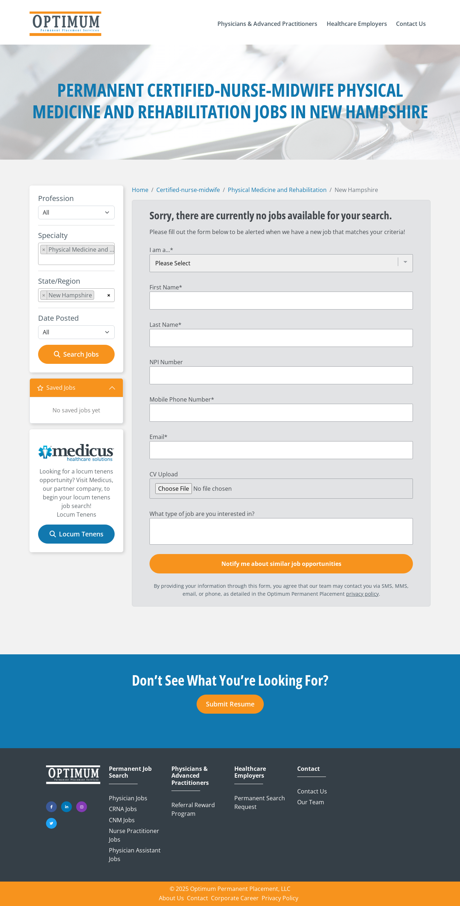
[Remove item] (44, 249)
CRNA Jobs (123, 809)
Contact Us (312, 791)
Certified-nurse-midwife (188, 190)
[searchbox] (42, 259)
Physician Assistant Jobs (135, 854)
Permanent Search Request (259, 802)
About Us (171, 898)
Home (140, 190)
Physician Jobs (128, 798)
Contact (308, 768)
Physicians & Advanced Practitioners (190, 775)
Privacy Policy (280, 898)
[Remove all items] (109, 294)
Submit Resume (230, 704)
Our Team (310, 802)
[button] (267, 24)
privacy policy (362, 593)
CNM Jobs (122, 820)
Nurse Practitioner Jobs (134, 835)
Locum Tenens (77, 534)
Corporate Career (235, 898)
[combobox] (76, 254)
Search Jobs (76, 354)
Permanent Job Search (130, 772)
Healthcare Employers (250, 772)
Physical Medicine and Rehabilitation (277, 190)
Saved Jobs (56, 388)
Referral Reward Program (193, 809)
